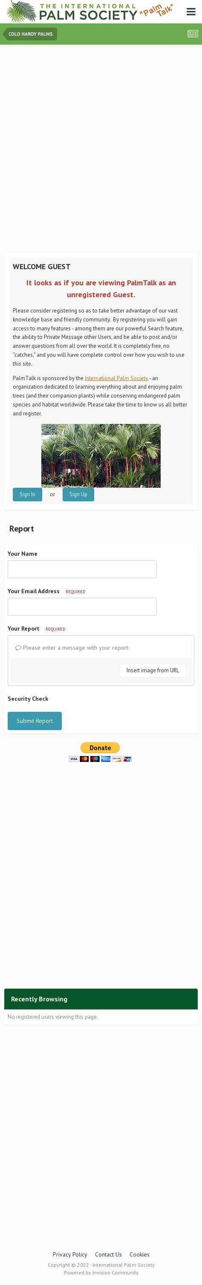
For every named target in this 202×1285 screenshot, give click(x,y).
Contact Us (108, 1254)
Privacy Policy (70, 1254)
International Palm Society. (116, 378)
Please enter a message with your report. (72, 647)
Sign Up (78, 494)
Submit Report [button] (35, 721)
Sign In (27, 494)
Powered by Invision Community (101, 1272)
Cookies (140, 1254)
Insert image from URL (153, 670)
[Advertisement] (101, 149)
